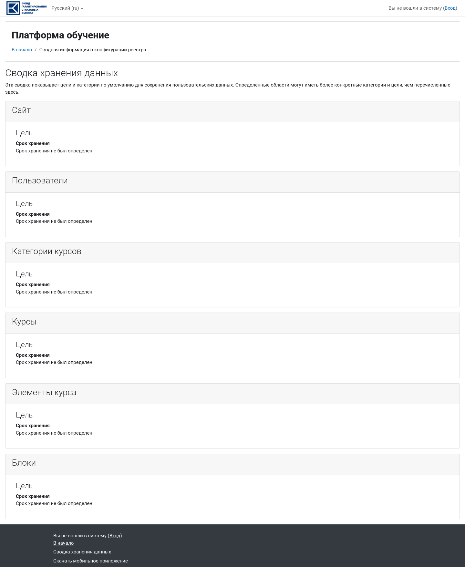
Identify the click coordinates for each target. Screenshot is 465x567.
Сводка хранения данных (82, 552)
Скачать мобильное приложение (90, 561)
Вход (450, 8)
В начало (22, 50)
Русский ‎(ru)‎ (65, 8)
